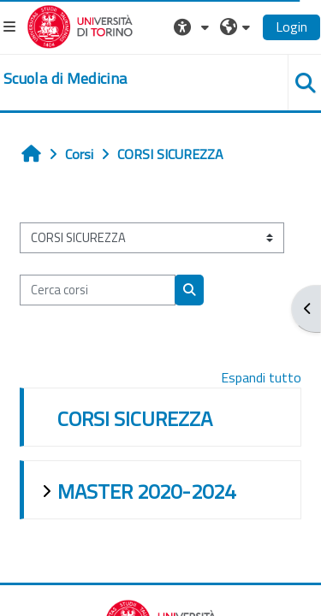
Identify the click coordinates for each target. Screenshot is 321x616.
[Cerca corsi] (97, 290)
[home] (65, 78)
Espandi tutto (261, 377)
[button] (193, 26)
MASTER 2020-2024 (146, 491)
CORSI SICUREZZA (134, 418)
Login (291, 26)
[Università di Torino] (80, 25)
